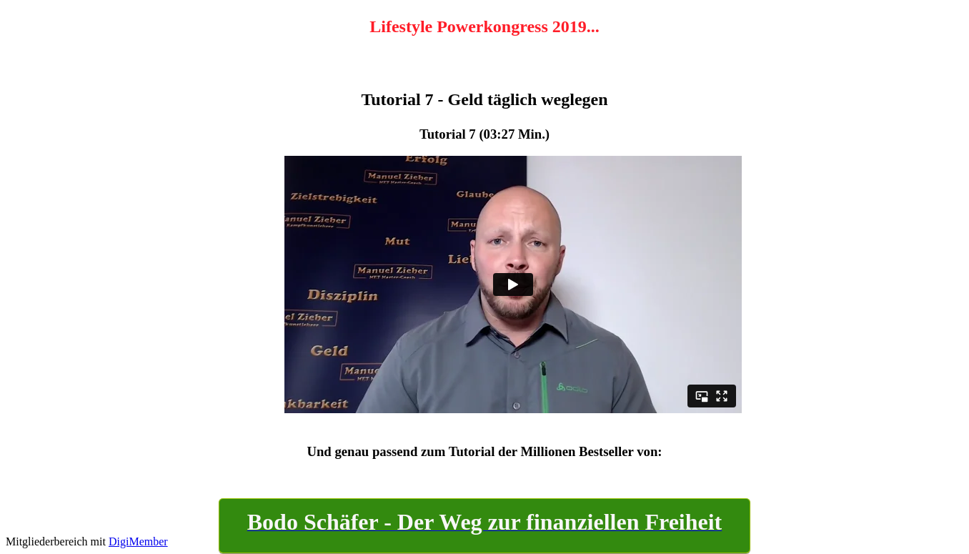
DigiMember (138, 541)
